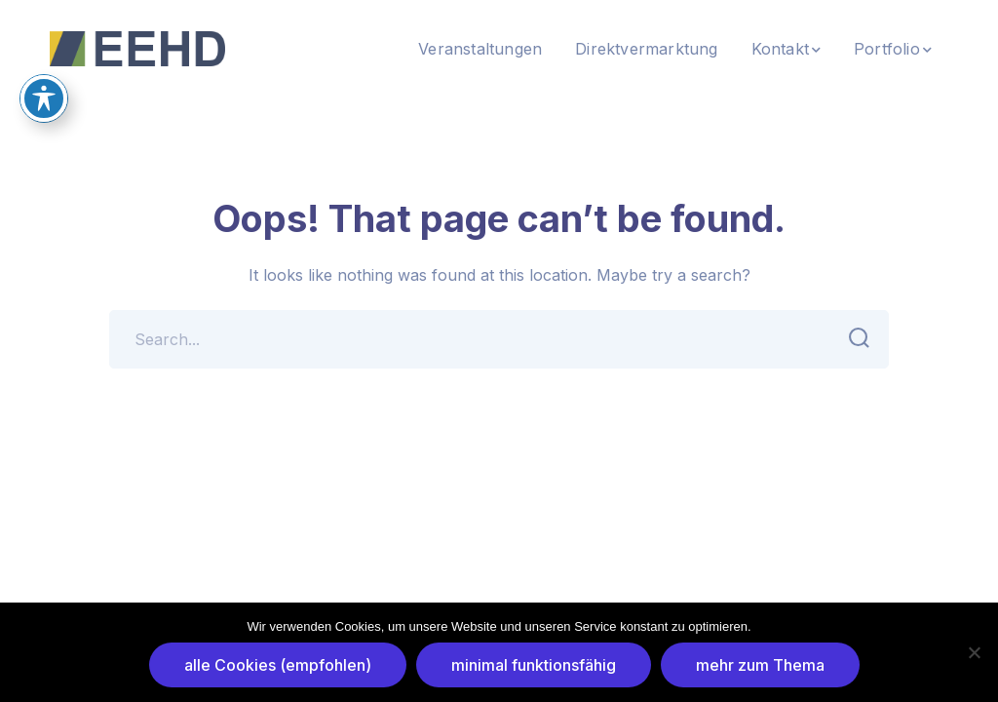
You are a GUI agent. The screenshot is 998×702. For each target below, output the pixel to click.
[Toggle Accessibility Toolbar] (43, 72)
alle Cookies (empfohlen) (277, 665)
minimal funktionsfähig (533, 665)
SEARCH (853, 338)
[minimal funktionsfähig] (973, 652)
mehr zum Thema (760, 665)
